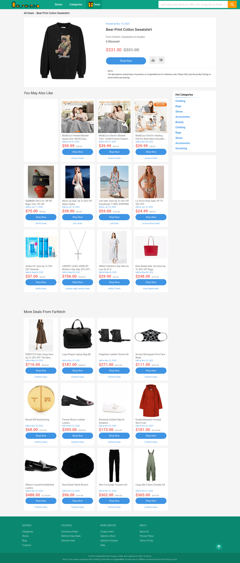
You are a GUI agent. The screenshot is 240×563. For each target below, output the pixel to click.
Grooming (181, 148)
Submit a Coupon (109, 540)
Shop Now (126, 60)
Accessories (182, 116)
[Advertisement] (40, 130)
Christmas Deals (69, 531)
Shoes (179, 111)
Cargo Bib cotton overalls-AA (150, 484)
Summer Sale (68, 540)
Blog (24, 540)
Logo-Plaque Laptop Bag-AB (76, 354)
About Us (144, 531)
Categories (75, 4)
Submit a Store (107, 536)
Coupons (26, 545)
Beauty (179, 122)
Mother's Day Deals (71, 536)
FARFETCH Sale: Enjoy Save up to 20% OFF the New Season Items (39, 357)
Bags (178, 106)
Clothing (180, 101)
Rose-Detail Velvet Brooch (75, 484)
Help (102, 545)
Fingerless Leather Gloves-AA (113, 354)
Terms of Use (146, 540)
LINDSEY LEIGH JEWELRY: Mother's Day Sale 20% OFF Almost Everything (76, 269)
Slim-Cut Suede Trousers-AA (113, 484)
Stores (58, 4)
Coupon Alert (107, 531)
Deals (94, 4)
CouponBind (118, 559)
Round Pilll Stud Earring (37, 419)
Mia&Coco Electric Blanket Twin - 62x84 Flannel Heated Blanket (113, 138)
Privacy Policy (147, 536)
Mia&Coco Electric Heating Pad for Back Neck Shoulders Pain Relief (150, 138)
